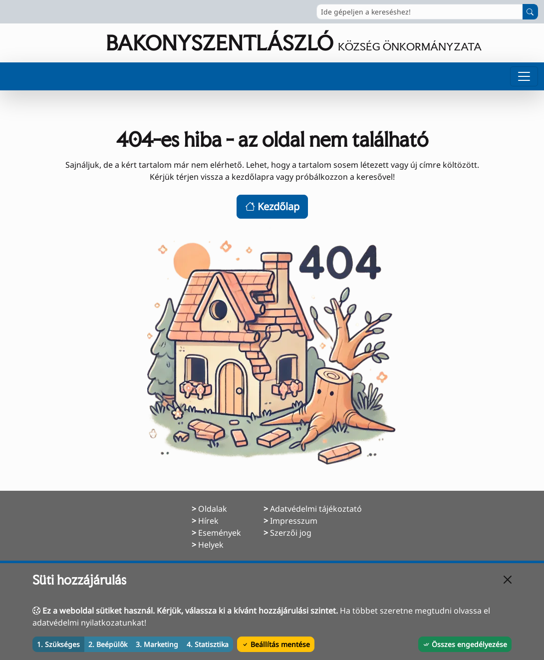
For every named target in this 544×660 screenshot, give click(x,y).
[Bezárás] (508, 580)
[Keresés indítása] (530, 11)
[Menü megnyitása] (524, 76)
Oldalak (212, 508)
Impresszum (293, 520)
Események (219, 532)
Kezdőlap (272, 206)
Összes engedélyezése (465, 644)
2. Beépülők (107, 644)
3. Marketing (157, 644)
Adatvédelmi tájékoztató (316, 508)
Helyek (211, 544)
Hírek (208, 520)
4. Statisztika (208, 644)
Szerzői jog (290, 532)
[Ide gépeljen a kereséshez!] (419, 11)
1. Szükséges (58, 644)
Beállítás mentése (276, 644)
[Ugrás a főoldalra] (244, 42)
